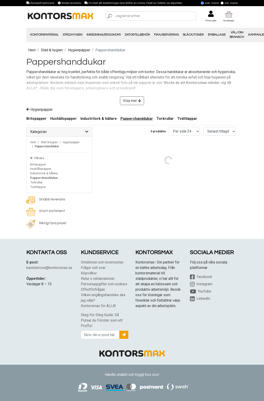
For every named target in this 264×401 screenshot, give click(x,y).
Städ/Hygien (72, 34)
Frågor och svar (93, 268)
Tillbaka (37, 158)
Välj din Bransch (237, 35)
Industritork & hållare (98, 118)
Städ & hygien (52, 50)
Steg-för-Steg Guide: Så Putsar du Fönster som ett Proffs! (101, 320)
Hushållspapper (63, 118)
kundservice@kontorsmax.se (49, 268)
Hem (32, 50)
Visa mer (132, 100)
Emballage (217, 34)
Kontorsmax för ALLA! (98, 306)
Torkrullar (165, 118)
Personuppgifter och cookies (104, 284)
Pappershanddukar (136, 118)
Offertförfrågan (93, 289)
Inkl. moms (229, 3)
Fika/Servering (166, 34)
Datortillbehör (137, 34)
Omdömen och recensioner (102, 262)
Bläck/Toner (193, 34)
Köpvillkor (89, 273)
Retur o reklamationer (98, 278)
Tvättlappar (187, 118)
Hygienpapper (79, 50)
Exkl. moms (210, 3)
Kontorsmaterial (44, 34)
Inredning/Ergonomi (104, 34)
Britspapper (36, 118)
